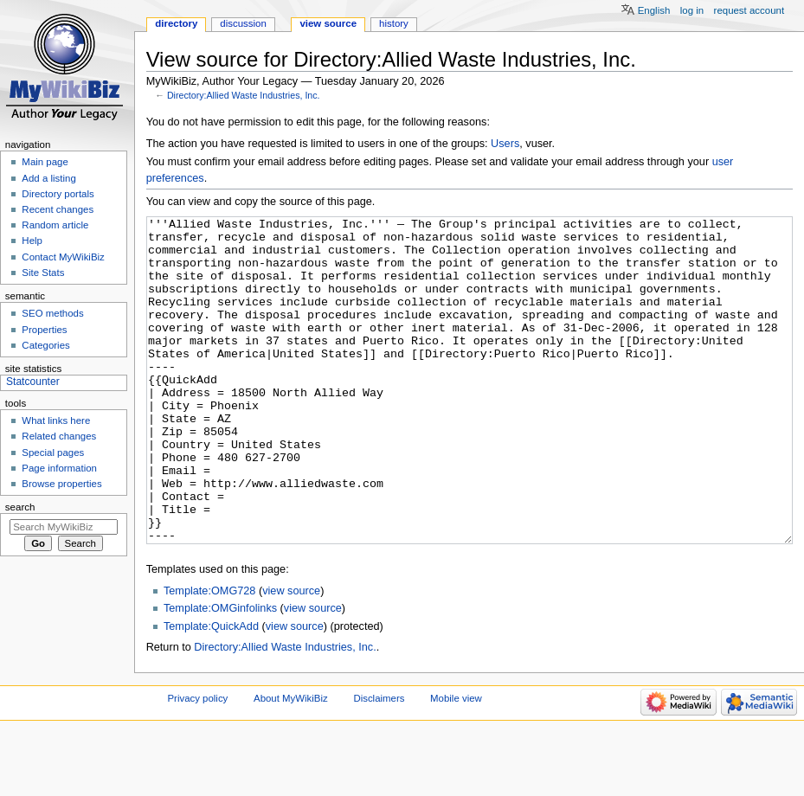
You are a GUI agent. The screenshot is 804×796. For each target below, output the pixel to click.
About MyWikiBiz (291, 763)
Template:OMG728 (209, 656)
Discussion (243, 23)
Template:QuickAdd (211, 691)
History (393, 23)
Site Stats (43, 272)
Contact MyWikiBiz (63, 257)
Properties (44, 329)
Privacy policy (198, 763)
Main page (45, 162)
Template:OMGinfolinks (220, 673)
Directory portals (57, 194)
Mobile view (456, 763)
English (654, 10)
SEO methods (52, 313)
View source (328, 23)
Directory (176, 23)
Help (32, 240)
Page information (59, 468)
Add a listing (48, 178)
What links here (56, 420)
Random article (55, 225)
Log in (692, 10)
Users (505, 144)
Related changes (59, 436)
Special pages (53, 452)
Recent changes (57, 209)
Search (20, 507)
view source (291, 656)
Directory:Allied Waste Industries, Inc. (243, 95)
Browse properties (61, 483)
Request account (749, 10)
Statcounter (33, 382)
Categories (45, 345)
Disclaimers (378, 763)
